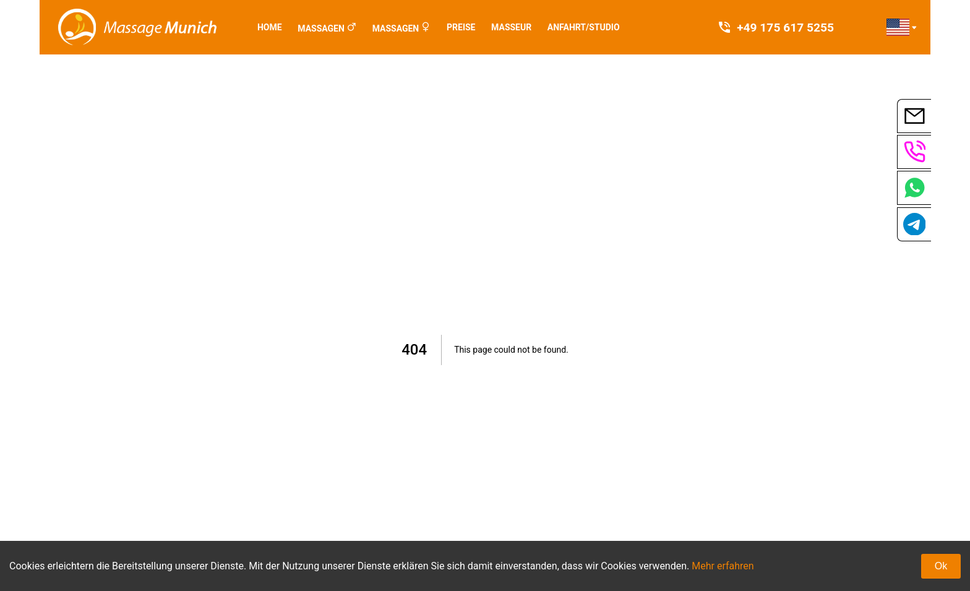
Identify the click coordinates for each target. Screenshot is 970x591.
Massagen (321, 28)
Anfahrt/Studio (583, 27)
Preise (461, 27)
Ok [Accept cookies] (941, 566)
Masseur (511, 27)
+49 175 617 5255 (775, 27)
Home (269, 27)
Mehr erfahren (722, 566)
